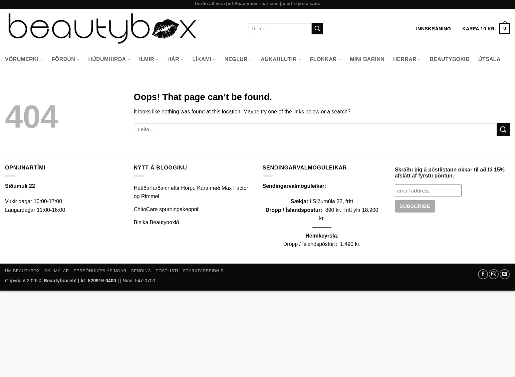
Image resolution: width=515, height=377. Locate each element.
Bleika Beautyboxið (156, 222)
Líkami (204, 59)
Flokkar (325, 59)
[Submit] (317, 28)
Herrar (407, 59)
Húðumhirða (109, 59)
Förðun (66, 59)
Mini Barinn (367, 59)
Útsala (489, 59)
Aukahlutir (281, 59)
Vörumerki (24, 59)
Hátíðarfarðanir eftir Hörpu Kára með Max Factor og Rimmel (191, 192)
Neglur (238, 59)
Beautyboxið (450, 59)
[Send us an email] (505, 274)
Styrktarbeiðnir (203, 271)
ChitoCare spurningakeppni (166, 209)
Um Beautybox (22, 271)
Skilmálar (56, 271)
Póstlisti (167, 271)
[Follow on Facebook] (483, 274)
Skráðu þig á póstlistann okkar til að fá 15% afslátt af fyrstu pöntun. (450, 172)
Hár (175, 59)
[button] (486, 29)
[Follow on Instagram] (494, 274)
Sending (141, 271)
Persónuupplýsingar (100, 271)
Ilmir (149, 59)
